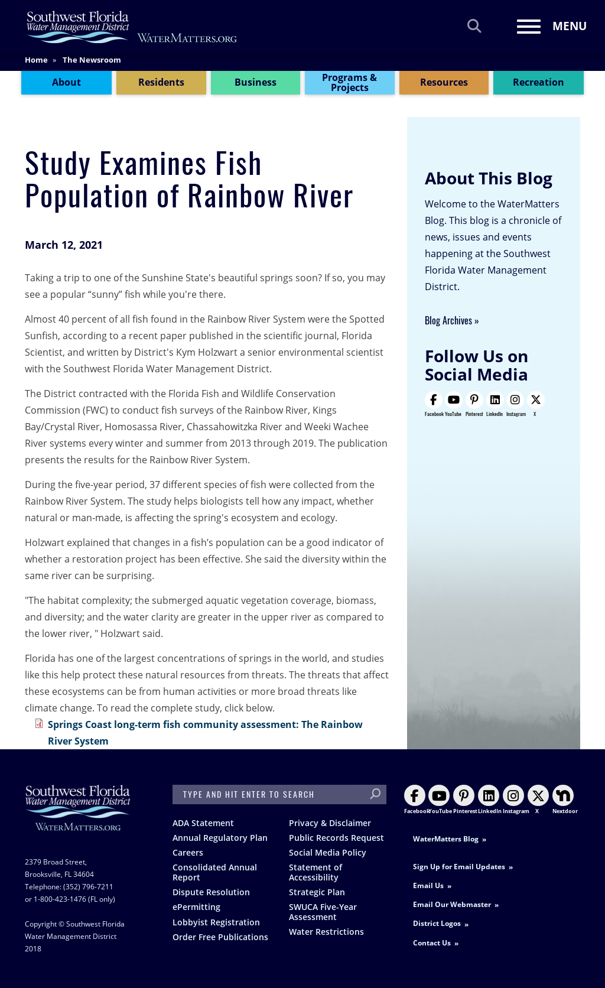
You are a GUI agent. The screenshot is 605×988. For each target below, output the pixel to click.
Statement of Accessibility (315, 872)
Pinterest (474, 404)
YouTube (453, 404)
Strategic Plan (317, 892)
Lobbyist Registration (216, 922)
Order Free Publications (220, 936)
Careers (188, 852)
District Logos (437, 923)
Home (36, 64)
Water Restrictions (326, 931)
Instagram (516, 404)
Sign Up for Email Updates (459, 867)
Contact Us (432, 943)
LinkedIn (494, 404)
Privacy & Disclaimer (330, 822)
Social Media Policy (327, 852)
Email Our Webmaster (452, 904)
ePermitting (196, 906)
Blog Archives (448, 320)
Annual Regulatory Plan (220, 837)
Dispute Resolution (211, 892)
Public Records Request (336, 837)
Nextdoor (565, 800)
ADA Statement (203, 822)
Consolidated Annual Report (215, 872)
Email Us (428, 885)
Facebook (434, 404)
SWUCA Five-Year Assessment (323, 911)
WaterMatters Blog (446, 839)
